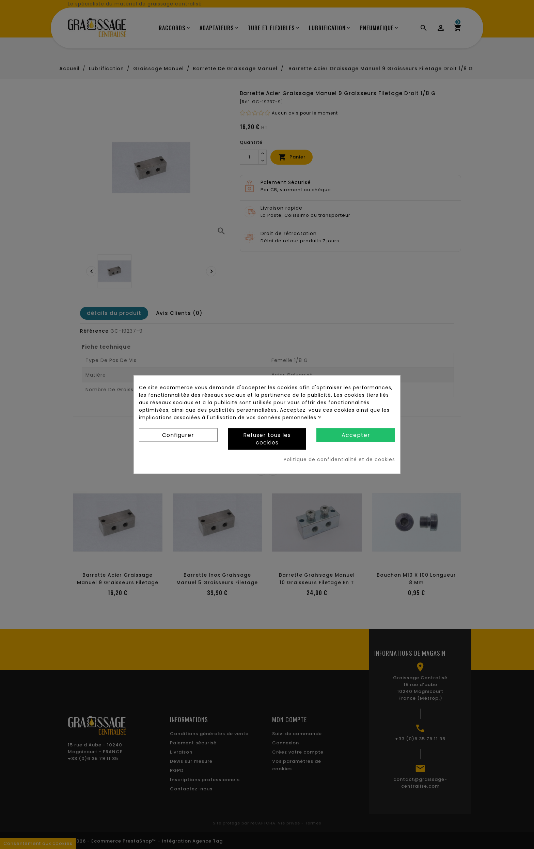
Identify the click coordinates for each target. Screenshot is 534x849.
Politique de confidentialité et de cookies (339, 459)
